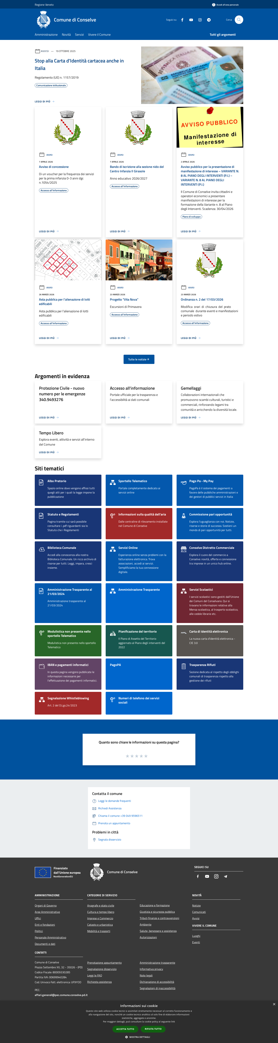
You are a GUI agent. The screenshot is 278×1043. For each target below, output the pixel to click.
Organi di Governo (46, 905)
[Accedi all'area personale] (225, 5)
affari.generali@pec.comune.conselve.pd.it (61, 995)
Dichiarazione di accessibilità (157, 982)
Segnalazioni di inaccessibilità (157, 988)
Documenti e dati (45, 944)
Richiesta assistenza (99, 982)
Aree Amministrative (47, 912)
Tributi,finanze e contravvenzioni (159, 918)
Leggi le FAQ (94, 975)
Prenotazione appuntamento (104, 962)
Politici (39, 931)
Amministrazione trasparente (157, 962)
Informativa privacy (151, 969)
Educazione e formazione (155, 905)
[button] (139, 1037)
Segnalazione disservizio (101, 969)
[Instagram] (198, 19)
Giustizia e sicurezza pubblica (157, 912)
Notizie (196, 905)
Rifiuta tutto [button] (153, 1028)
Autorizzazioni (148, 937)
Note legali (146, 975)
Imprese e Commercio (100, 918)
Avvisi (45, 51)
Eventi (196, 942)
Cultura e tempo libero (100, 912)
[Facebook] (180, 19)
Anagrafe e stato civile (100, 905)
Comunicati (199, 912)
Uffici (38, 918)
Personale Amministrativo (50, 937)
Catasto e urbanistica (100, 925)
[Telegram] (207, 19)
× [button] (274, 1004)
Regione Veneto (44, 4)
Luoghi (196, 936)
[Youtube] (189, 19)
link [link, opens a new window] (173, 1021)
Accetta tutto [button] (125, 1029)
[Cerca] (239, 19)
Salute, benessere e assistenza (158, 931)
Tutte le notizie (139, 359)
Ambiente (145, 924)
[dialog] (139, 1022)
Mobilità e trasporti (98, 931)
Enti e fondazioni (45, 925)
